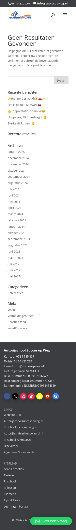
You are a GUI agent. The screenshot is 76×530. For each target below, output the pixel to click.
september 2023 (19, 239)
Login (11, 309)
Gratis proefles (14, 469)
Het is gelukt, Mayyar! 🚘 (24, 105)
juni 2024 (14, 195)
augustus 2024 (18, 183)
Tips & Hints (12, 500)
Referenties (15, 293)
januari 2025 (16, 152)
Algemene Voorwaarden (20, 452)
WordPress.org (18, 328)
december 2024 (18, 158)
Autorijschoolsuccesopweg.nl (23, 421)
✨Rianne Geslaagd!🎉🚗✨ (26, 98)
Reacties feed (17, 322)
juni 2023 (14, 251)
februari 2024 (17, 220)
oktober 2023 (16, 233)
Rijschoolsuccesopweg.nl (20, 427)
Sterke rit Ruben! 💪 (21, 123)
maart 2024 (15, 214)
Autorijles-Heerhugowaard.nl (23, 433)
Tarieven (10, 475)
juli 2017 (13, 264)
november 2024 (18, 164)
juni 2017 (14, 270)
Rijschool (10, 481)
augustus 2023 (18, 245)
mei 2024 (14, 202)
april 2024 (14, 208)
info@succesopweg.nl (29, 366)
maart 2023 (15, 258)
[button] (51, 521)
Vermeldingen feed (21, 316)
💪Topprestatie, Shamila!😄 (26, 111)
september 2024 (19, 176)
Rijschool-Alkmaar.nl (18, 440)
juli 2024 (13, 189)
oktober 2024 (16, 170)
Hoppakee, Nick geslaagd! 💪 (27, 117)
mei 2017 (14, 276)
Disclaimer (11, 446)
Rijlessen (10, 488)
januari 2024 (16, 226)
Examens (10, 494)
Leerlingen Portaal (16, 506)
